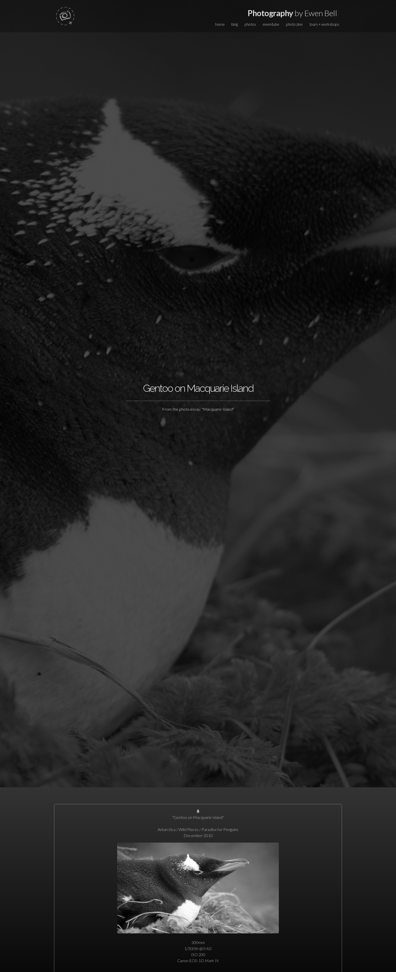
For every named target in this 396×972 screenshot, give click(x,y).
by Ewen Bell (292, 13)
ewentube (271, 24)
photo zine (294, 24)
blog (234, 24)
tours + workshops (324, 24)
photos (250, 24)
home (220, 24)
